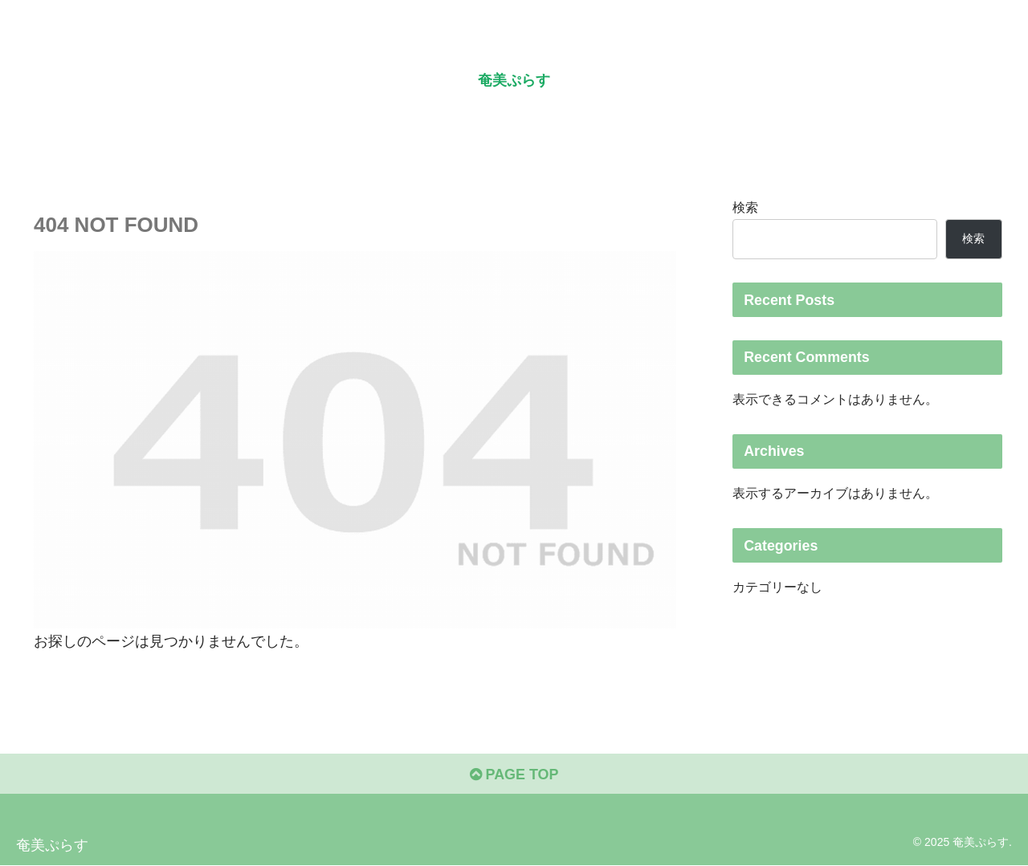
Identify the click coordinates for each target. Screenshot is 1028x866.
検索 (745, 207)
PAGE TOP (513, 774)
